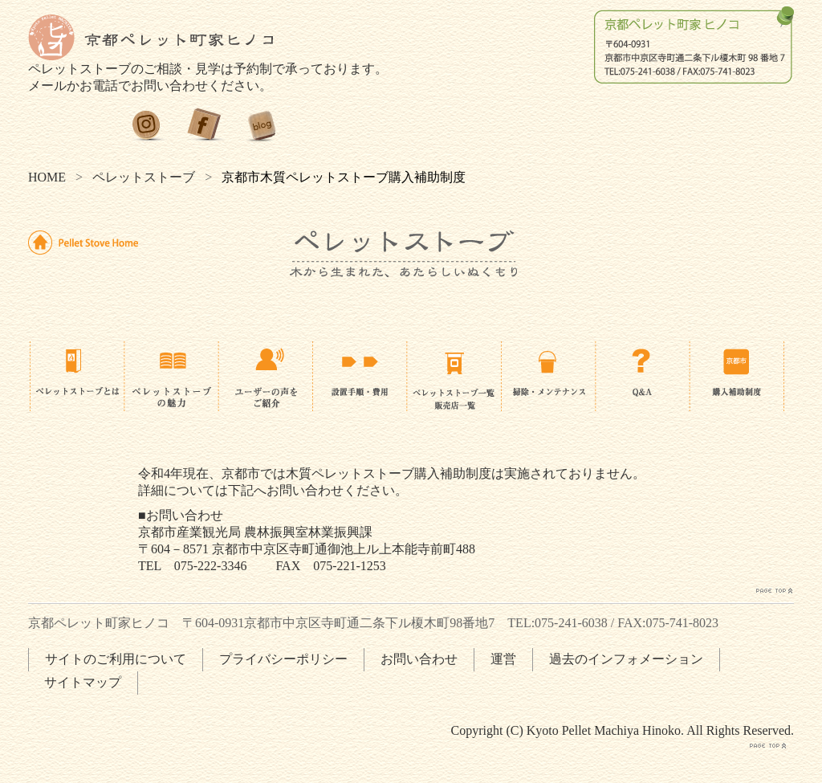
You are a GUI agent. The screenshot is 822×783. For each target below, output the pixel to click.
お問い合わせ (419, 659)
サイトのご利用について (115, 659)
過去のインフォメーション (626, 659)
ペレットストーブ (143, 177)
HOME (47, 177)
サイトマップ (82, 682)
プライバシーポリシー (283, 659)
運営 (503, 659)
